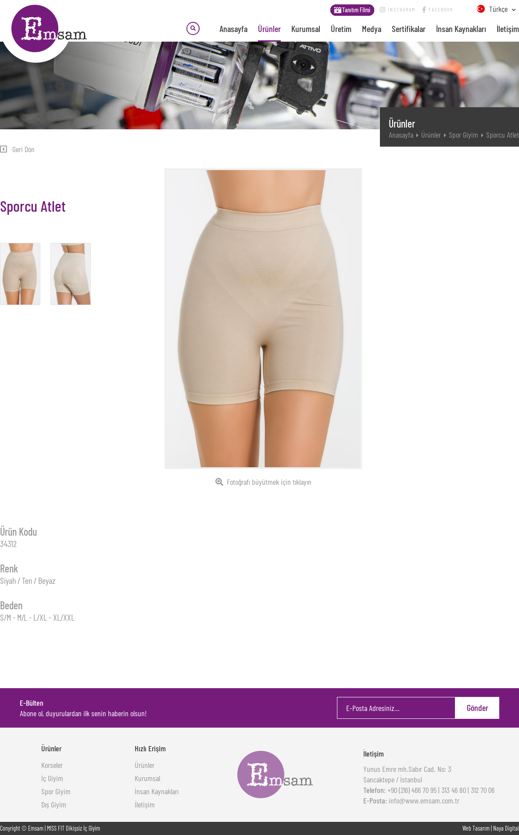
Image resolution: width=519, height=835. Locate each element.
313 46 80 (453, 790)
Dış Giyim (53, 804)
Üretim (341, 28)
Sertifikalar (409, 28)
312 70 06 (482, 790)
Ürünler (269, 28)
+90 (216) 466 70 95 (411, 790)
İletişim (508, 28)
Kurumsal (305, 28)
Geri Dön (17, 149)
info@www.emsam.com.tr (423, 800)
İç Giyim (52, 778)
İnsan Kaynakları (461, 28)
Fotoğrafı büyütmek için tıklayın (263, 482)
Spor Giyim (463, 134)
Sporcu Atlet (502, 134)
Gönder (477, 707)
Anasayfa (233, 28)
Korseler (52, 765)
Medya (371, 28)
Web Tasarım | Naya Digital (490, 828)
